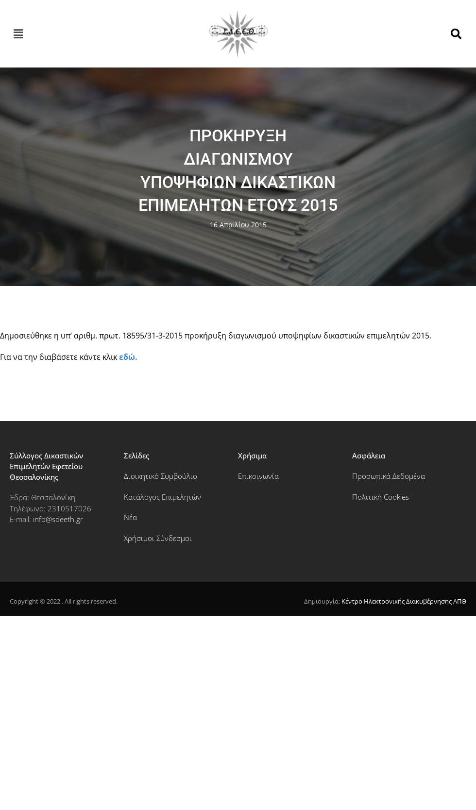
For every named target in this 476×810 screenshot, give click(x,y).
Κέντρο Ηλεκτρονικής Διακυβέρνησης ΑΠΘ (403, 601)
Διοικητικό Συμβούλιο (160, 476)
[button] (18, 34)
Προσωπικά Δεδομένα (388, 476)
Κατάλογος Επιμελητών (162, 497)
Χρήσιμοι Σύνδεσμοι (158, 538)
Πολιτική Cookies (380, 497)
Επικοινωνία (258, 476)
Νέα (130, 517)
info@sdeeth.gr (58, 519)
